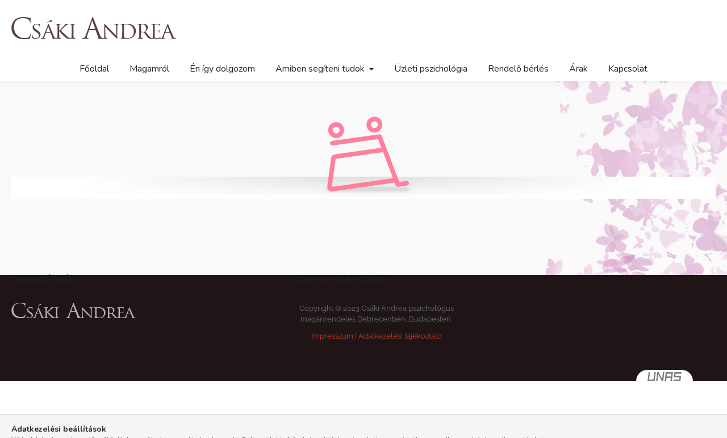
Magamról (149, 68)
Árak (578, 68)
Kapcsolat (627, 68)
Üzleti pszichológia (430, 68)
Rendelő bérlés (518, 68)
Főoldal (94, 68)
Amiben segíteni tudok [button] (321, 68)
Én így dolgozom (222, 68)
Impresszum (332, 336)
